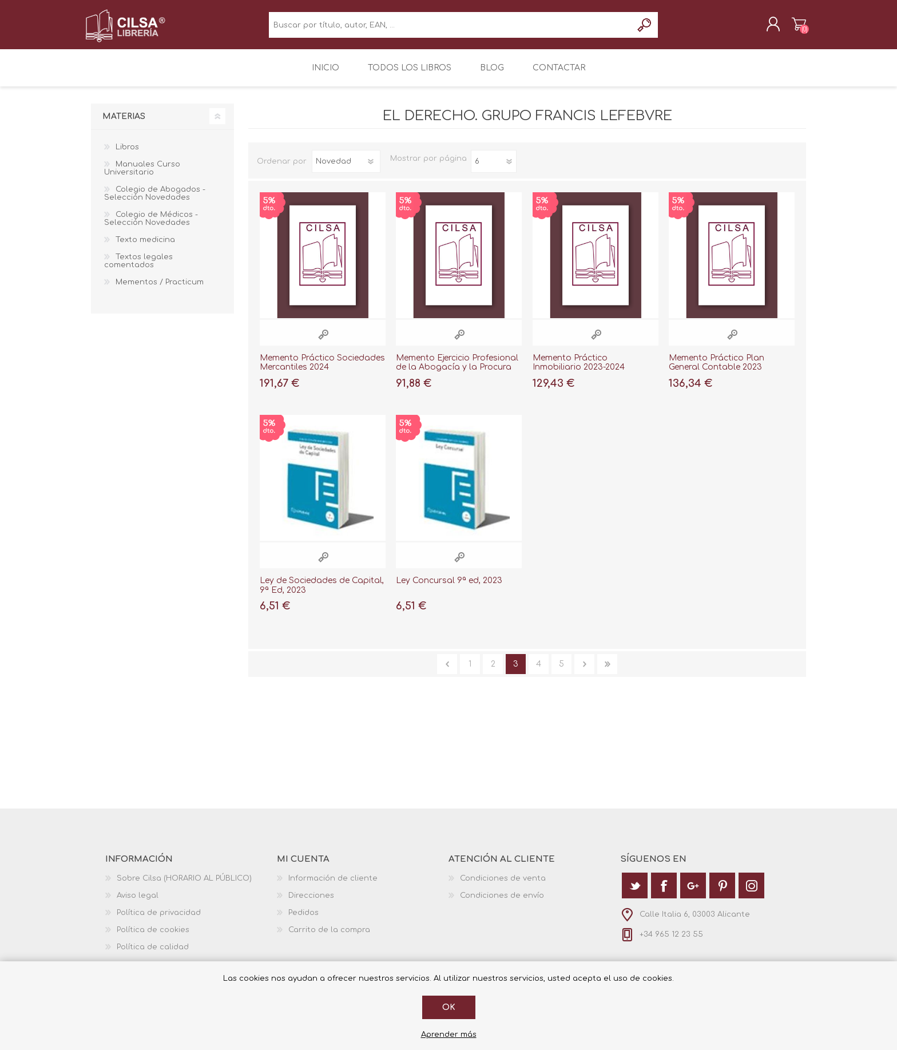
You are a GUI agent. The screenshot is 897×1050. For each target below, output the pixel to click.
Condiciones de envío (502, 904)
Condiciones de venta (503, 886)
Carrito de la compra (793, 28)
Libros (127, 155)
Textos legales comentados (138, 269)
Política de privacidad (159, 921)
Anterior (447, 672)
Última (607, 672)
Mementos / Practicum (160, 290)
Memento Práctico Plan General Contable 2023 (716, 371)
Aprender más (449, 1035)
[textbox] (450, 29)
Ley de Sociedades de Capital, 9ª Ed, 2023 (322, 593)
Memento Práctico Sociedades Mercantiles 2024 (322, 371)
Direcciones (311, 904)
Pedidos (303, 921)
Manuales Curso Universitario (142, 176)
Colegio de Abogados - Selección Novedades (154, 201)
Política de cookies (153, 938)
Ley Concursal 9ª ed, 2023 (449, 588)
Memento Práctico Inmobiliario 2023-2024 (579, 371)
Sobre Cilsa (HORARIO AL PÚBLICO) (184, 886)
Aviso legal (137, 904)
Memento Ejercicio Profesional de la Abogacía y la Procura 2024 (457, 376)
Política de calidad (153, 955)
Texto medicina (145, 248)
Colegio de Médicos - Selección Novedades (151, 227)
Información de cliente (333, 886)
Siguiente (584, 672)
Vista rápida (323, 342)
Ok (448, 1007)
